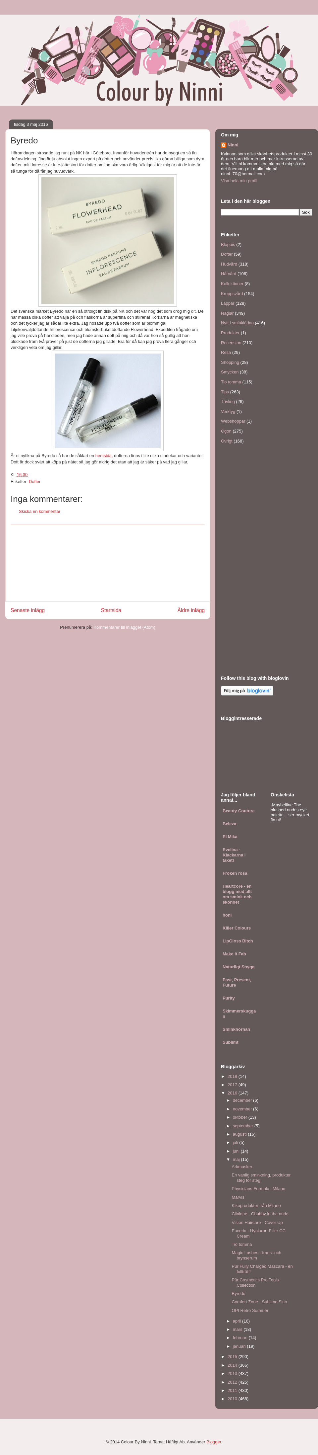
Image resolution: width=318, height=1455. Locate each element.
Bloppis (228, 244)
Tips (225, 391)
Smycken (229, 371)
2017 (233, 1084)
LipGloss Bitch (238, 940)
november (243, 1108)
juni (237, 1151)
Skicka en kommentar (39, 511)
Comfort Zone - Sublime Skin (259, 1301)
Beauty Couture (239, 810)
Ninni (233, 144)
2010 (233, 1398)
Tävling (228, 401)
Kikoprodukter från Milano (256, 1205)
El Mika (230, 836)
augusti (240, 1134)
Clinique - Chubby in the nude (260, 1213)
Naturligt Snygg (239, 966)
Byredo (238, 1293)
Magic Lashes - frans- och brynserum (256, 1255)
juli (236, 1142)
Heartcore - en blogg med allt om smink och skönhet (237, 894)
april (237, 1321)
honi (227, 915)
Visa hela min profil (239, 180)
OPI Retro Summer (250, 1310)
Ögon (226, 431)
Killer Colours (237, 928)
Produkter (230, 332)
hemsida (103, 455)
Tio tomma (231, 381)
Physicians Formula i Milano (258, 1188)
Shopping (230, 362)
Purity (229, 998)
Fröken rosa (235, 873)
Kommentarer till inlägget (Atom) (124, 627)
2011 (233, 1390)
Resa (226, 352)
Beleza (229, 823)
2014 (233, 1365)
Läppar (227, 303)
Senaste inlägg (28, 610)
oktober (240, 1117)
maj (237, 1159)
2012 (233, 1382)
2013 (233, 1373)
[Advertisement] (108, 563)
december (243, 1100)
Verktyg (228, 411)
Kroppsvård (232, 293)
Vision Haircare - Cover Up (257, 1222)
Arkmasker (242, 1166)
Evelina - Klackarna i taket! (234, 855)
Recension (231, 342)
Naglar (227, 313)
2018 (233, 1076)
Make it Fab (234, 953)
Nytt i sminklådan (237, 322)
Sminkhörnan (236, 1029)
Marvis (238, 1197)
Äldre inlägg (191, 610)
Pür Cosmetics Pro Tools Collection (255, 1282)
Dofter (34, 481)
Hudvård (229, 264)
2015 (233, 1356)
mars (238, 1329)
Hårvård (228, 273)
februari (241, 1337)
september (243, 1125)
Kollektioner (232, 283)
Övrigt (227, 441)
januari (240, 1346)
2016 (233, 1093)
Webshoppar (233, 421)
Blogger (213, 1441)
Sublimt (230, 1042)
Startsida (111, 610)
